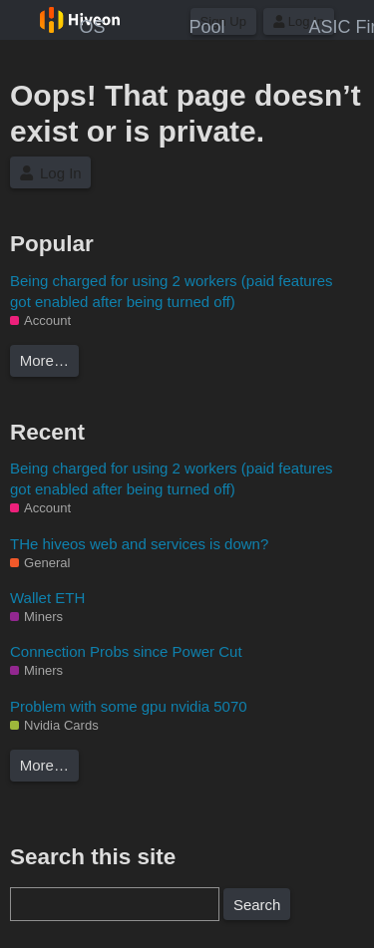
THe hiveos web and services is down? (139, 543)
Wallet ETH (47, 597)
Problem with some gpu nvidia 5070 (128, 706)
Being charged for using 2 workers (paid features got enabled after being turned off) (171, 291)
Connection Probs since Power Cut (126, 651)
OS (92, 27)
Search (257, 904)
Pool (206, 27)
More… (44, 360)
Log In (51, 172)
